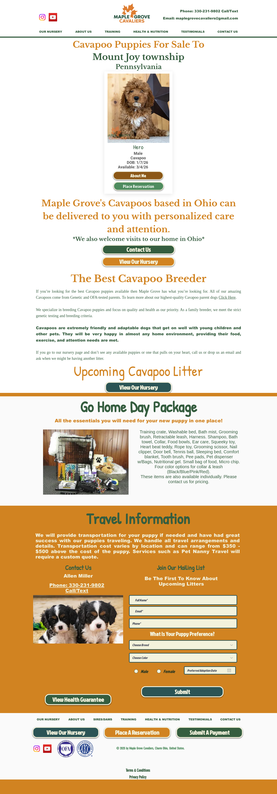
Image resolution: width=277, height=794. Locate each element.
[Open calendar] (229, 670)
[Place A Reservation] (137, 732)
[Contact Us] (138, 249)
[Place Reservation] (138, 186)
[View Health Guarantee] (78, 699)
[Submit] (182, 691)
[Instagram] (42, 17)
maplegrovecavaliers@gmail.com (207, 18)
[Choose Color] (183, 658)
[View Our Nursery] (138, 261)
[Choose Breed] (183, 645)
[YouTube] (53, 17)
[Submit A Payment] (209, 732)
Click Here (227, 297)
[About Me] (138, 175)
